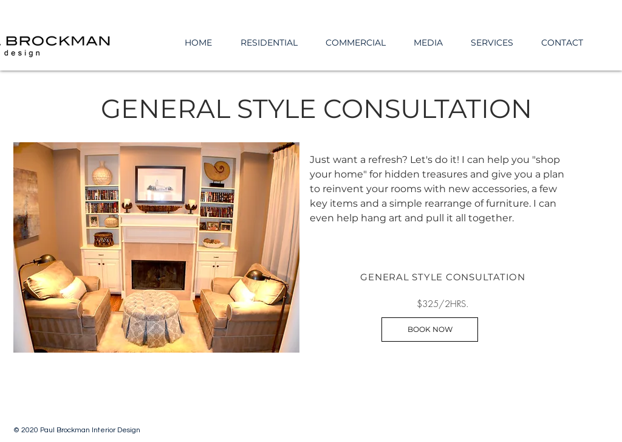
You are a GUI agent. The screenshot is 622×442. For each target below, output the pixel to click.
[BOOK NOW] (429, 329)
